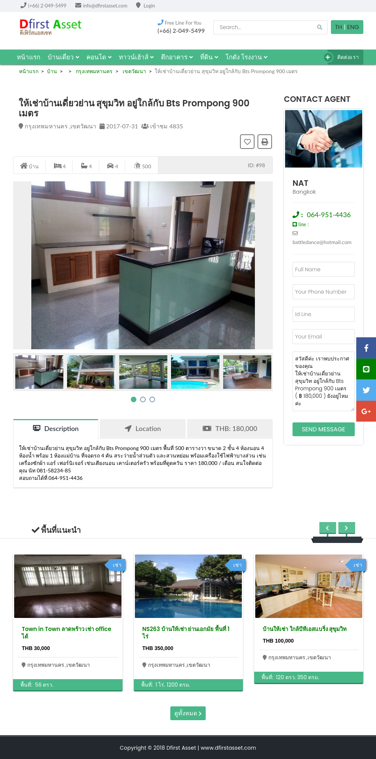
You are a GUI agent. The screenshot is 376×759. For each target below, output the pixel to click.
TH (338, 27)
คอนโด (98, 57)
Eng (353, 27)
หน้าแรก (28, 57)
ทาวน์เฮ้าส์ (136, 57)
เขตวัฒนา (133, 71)
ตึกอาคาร (177, 57)
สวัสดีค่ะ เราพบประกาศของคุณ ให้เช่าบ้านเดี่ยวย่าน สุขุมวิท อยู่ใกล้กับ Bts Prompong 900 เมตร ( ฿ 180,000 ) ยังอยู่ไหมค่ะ (324, 381)
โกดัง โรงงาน (246, 57)
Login (145, 6)
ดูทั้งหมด (188, 713)
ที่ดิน (209, 57)
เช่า (117, 565)
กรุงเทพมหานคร (93, 71)
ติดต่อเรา (343, 57)
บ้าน (52, 71)
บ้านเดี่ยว (63, 57)
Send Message (323, 429)
